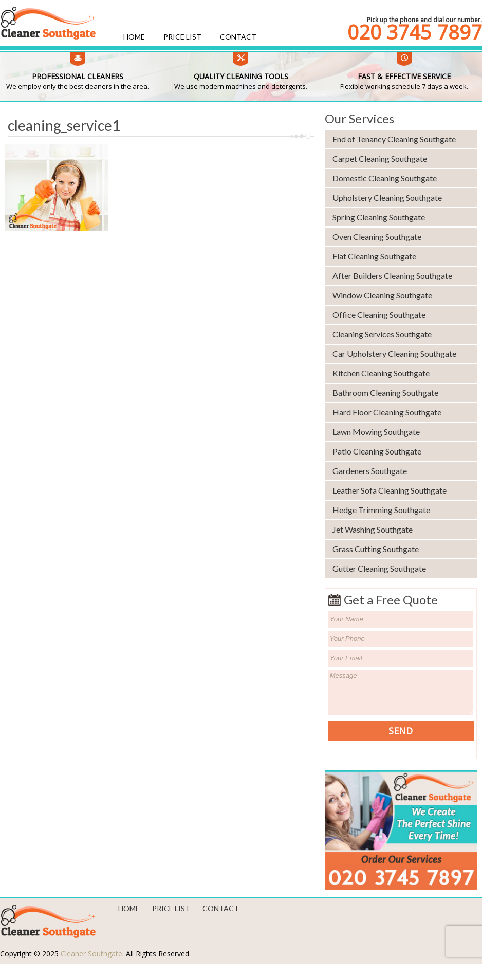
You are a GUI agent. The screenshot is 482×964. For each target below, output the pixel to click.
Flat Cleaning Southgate (374, 256)
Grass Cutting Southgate (375, 549)
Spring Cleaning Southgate (378, 217)
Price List (182, 36)
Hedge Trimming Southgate (381, 510)
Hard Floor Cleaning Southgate (386, 412)
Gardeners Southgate (369, 471)
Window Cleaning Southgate (382, 295)
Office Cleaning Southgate (378, 314)
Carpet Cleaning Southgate (379, 158)
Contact (238, 36)
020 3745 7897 (414, 32)
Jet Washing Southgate (372, 529)
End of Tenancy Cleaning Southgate (394, 139)
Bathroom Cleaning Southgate (385, 393)
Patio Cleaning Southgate (376, 451)
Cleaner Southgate (91, 953)
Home (134, 36)
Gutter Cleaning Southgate (379, 568)
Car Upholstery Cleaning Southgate (394, 353)
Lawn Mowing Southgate (376, 432)
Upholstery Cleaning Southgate (387, 197)
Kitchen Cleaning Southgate (381, 373)
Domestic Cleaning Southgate (384, 178)
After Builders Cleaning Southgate (392, 275)
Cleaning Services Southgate (382, 334)
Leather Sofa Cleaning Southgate (389, 490)
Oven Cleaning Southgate (376, 236)
